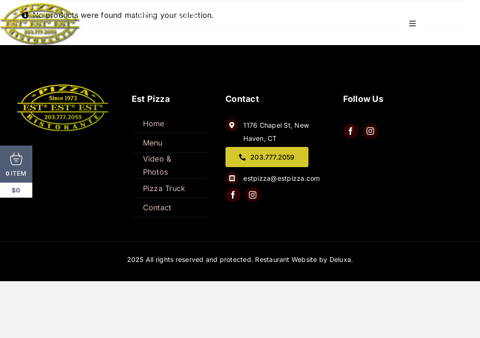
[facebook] (232, 194)
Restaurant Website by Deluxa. (304, 259)
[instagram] (252, 194)
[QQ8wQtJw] (64, 88)
